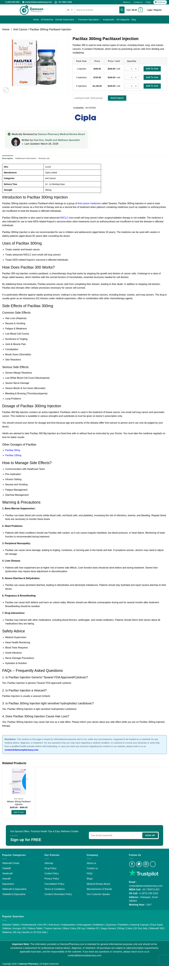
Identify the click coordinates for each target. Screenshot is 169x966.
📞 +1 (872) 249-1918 (11, 2)
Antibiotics (98, 924)
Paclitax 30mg (12, 450)
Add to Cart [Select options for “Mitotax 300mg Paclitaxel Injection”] (19, 812)
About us (126, 2)
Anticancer (54, 924)
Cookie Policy (51, 873)
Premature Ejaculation (89, 19)
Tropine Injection (53, 928)
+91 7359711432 (150, 889)
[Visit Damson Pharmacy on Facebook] (132, 864)
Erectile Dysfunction (65, 19)
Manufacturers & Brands (99, 889)
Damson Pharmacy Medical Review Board (61, 134)
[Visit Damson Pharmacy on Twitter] (153, 864)
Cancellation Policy (54, 884)
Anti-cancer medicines (89, 203)
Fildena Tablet (35, 928)
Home (36, 19)
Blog (134, 19)
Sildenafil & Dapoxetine (14, 889)
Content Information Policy (58, 894)
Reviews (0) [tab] (43, 158)
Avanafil (6, 878)
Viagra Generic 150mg (112, 928)
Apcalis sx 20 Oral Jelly (34, 932)
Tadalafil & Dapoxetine (14, 894)
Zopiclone (111, 924)
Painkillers (123, 924)
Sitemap (48, 863)
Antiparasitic (108, 19)
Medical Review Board (98, 884)
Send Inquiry (117, 98)
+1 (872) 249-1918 (148, 893)
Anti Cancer (20, 29)
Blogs (90, 878)
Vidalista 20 (92, 928)
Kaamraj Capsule (140, 924)
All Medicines (47, 19)
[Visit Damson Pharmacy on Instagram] (146, 864)
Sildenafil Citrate (10, 863)
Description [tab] (7, 158)
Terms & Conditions (54, 889)
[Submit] (121, 9)
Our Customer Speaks (98, 894)
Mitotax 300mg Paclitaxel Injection (19, 803)
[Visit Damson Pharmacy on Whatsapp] (139, 864)
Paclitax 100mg (13, 455)
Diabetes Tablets (11, 924)
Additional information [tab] (25, 158)
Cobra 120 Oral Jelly (136, 928)
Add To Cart (152, 68)
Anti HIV (42, 924)
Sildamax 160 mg (11, 932)
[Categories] (70, 9)
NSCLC (64, 217)
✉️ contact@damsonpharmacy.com (37, 2)
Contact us (138, 2)
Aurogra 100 (19, 928)
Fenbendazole (28, 924)
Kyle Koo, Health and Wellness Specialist (57, 140)
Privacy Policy (51, 878)
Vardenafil (7, 873)
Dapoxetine (8, 884)
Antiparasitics (68, 924)
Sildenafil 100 (156, 928)
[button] (135, 10)
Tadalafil (6, 868)
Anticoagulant (84, 924)
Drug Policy (50, 868)
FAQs (148, 2)
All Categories (123, 19)
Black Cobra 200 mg (74, 928)
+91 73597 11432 (63, 2)
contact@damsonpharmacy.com (145, 886)
